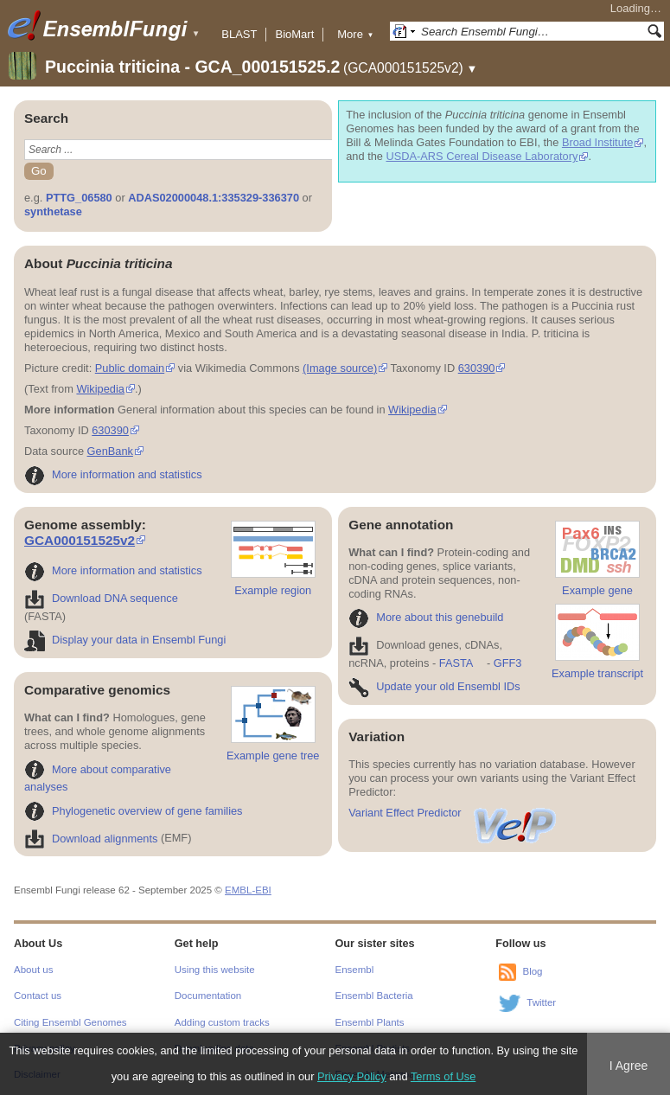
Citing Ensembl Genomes (70, 1022)
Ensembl (354, 969)
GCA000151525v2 (79, 540)
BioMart (294, 34)
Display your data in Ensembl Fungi (125, 639)
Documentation (208, 995)
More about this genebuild (425, 617)
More (355, 34)
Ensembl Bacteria (374, 995)
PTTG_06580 (79, 197)
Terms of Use (443, 1076)
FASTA (456, 662)
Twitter (541, 1002)
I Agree (628, 1066)
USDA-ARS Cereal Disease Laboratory (481, 156)
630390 (476, 368)
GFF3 (507, 662)
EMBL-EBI (248, 890)
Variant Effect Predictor (453, 812)
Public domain (129, 368)
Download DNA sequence (101, 598)
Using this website (215, 969)
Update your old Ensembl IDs (434, 686)
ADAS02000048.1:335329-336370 (213, 197)
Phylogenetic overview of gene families (133, 810)
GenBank (110, 451)
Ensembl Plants (370, 1022)
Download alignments (90, 838)
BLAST (239, 34)
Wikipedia (100, 388)
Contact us (37, 995)
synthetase (53, 211)
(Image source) (340, 368)
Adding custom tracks (222, 1022)
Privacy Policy (351, 1076)
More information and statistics (113, 474)
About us (33, 969)
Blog (532, 971)
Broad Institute (598, 142)
